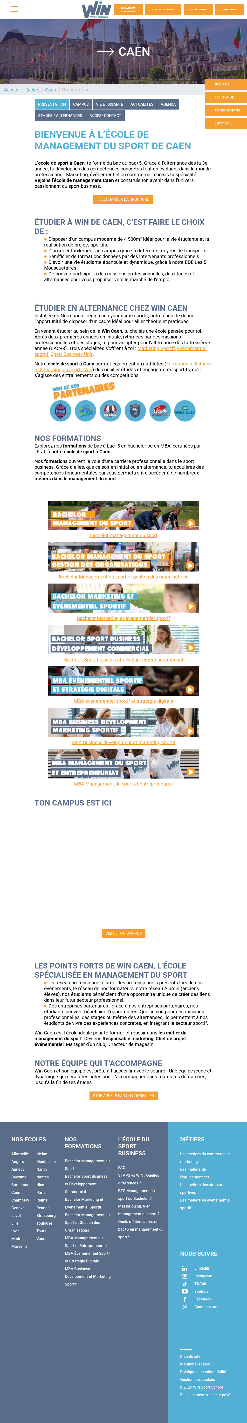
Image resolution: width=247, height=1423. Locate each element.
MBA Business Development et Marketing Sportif (88, 1277)
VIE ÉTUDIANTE (109, 104)
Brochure (229, 9)
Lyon (15, 1231)
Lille (15, 1223)
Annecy (17, 1169)
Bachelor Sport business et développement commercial (123, 660)
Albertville (20, 1154)
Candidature (198, 9)
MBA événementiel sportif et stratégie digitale (123, 701)
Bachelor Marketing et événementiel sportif (123, 618)
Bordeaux (19, 1185)
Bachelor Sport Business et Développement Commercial (86, 1184)
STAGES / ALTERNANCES (60, 115)
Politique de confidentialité (203, 1372)
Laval (16, 1215)
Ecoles (32, 90)
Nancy (41, 1169)
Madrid (17, 1238)
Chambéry (20, 1200)
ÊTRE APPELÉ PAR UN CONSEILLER (123, 1095)
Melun (41, 1154)
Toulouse (44, 1223)
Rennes (42, 1208)
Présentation (52, 104)
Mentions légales (195, 1364)
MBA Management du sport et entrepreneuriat (123, 784)
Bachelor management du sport (124, 535)
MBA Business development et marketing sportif (124, 742)
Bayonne (19, 1177)
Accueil (12, 90)
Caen (50, 90)
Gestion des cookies (197, 1379)
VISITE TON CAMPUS (123, 933)
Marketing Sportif (156, 348)
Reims (41, 1200)
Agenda (168, 104)
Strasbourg (46, 1215)
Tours (41, 1231)
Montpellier (46, 1161)
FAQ (121, 1167)
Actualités (141, 104)
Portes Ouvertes (163, 9)
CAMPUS (81, 104)
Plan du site (190, 1356)
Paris (40, 1192)
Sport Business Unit (72, 354)
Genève (18, 1208)
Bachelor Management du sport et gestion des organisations (123, 577)
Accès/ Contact (105, 115)
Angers (17, 1161)
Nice (40, 1185)
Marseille (19, 1246)
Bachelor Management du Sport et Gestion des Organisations (87, 1223)
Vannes (42, 1238)
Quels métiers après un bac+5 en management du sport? (141, 1229)
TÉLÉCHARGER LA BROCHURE (123, 199)
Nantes (42, 1177)
